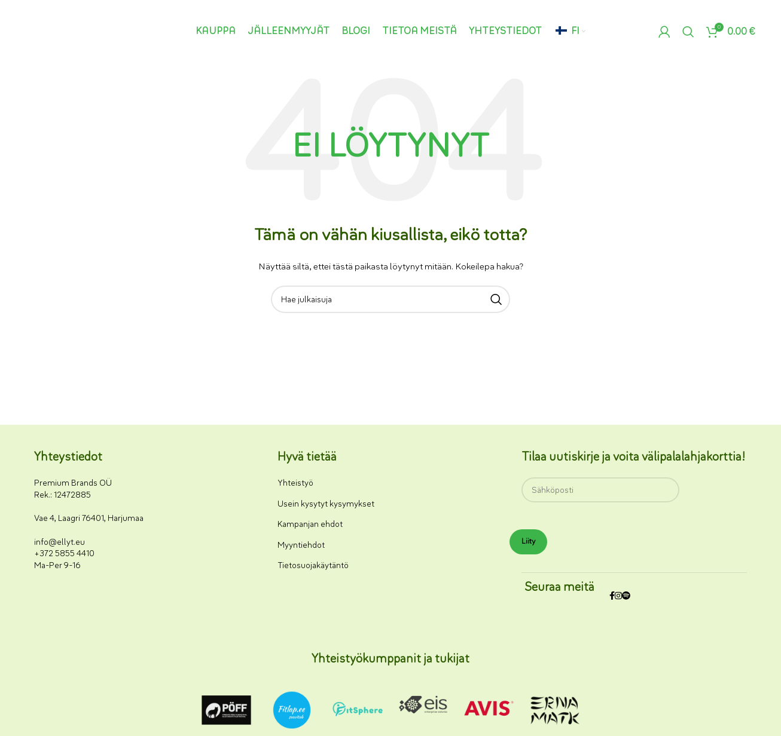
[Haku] (688, 32)
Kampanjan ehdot (310, 524)
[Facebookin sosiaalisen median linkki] (612, 596)
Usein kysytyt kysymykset (325, 504)
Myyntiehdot (301, 545)
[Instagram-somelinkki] (618, 596)
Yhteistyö (295, 483)
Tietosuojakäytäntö (313, 565)
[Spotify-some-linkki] (626, 596)
